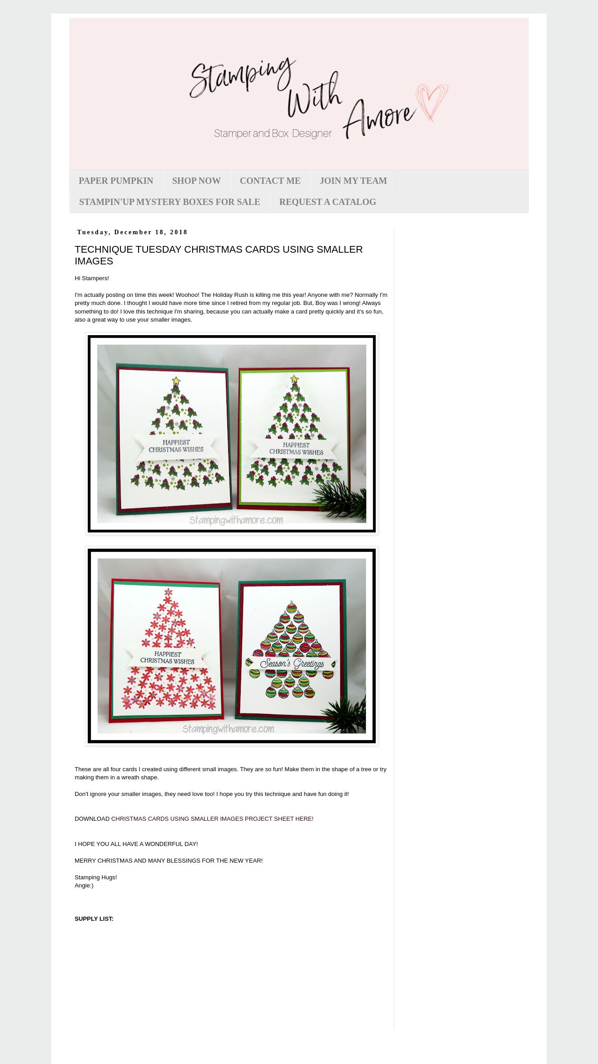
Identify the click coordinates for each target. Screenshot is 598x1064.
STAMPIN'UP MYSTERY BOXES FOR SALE (170, 202)
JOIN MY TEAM (353, 181)
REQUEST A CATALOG (328, 202)
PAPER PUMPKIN (116, 181)
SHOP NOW (196, 181)
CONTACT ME (270, 181)
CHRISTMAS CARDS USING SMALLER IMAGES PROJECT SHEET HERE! (212, 818)
